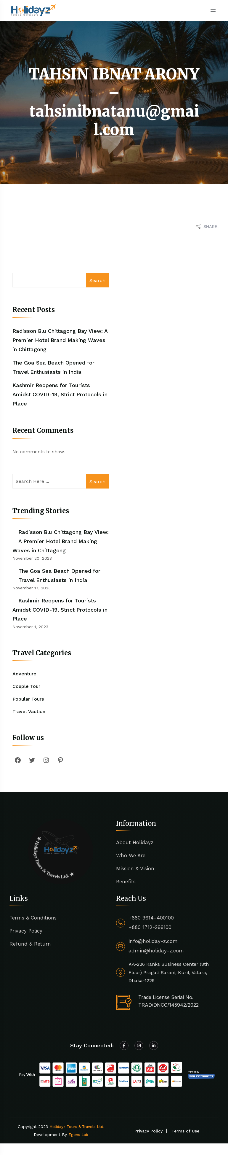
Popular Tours (28, 699)
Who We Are (130, 855)
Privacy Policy (25, 931)
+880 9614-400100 (151, 918)
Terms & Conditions (33, 918)
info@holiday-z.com (153, 941)
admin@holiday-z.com (156, 951)
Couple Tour (26, 686)
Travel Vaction (28, 711)
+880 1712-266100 (150, 927)
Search (97, 280)
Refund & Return (30, 944)
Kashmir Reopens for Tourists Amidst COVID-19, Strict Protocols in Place (59, 394)
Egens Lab (78, 1134)
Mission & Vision (135, 868)
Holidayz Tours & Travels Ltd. (76, 1126)
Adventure (24, 674)
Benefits (126, 881)
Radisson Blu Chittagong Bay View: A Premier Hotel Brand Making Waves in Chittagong (59, 340)
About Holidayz (134, 842)
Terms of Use (185, 1131)
